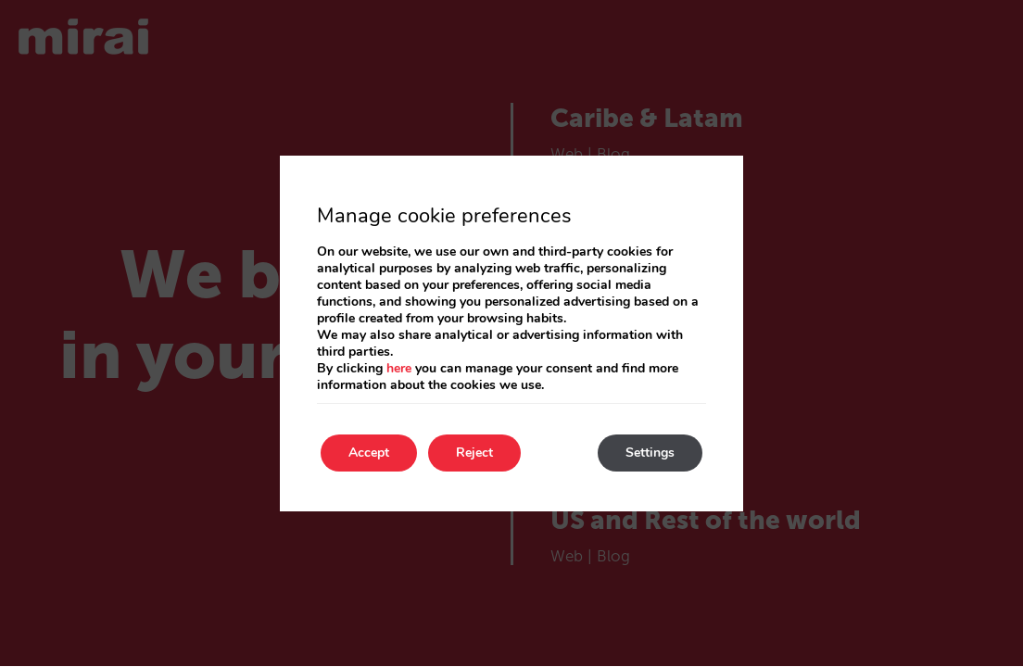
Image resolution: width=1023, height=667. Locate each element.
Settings (650, 452)
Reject (474, 452)
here (398, 368)
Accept (368, 452)
